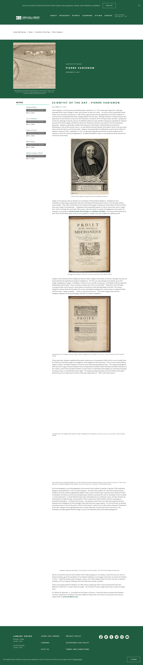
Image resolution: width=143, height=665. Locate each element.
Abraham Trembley (98, 211)
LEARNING (87, 15)
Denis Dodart (84, 211)
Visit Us (45, 649)
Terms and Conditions (77, 649)
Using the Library (50, 636)
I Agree (133, 659)
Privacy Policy (73, 636)
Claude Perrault (74, 211)
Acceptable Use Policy (77, 642)
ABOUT (53, 15)
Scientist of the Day (42, 32)
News (31, 32)
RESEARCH (64, 15)
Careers (45, 642)
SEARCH (108, 15)
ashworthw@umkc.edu (70, 597)
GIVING (98, 15)
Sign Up (109, 5)
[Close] (139, 5)
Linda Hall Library (19, 32)
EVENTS (76, 15)
